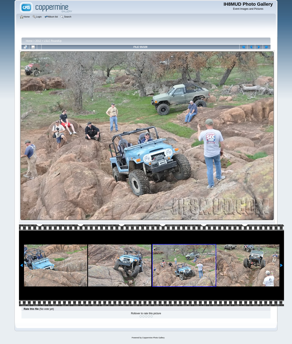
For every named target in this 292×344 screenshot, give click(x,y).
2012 (38, 40)
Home (29, 40)
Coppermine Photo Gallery (153, 338)
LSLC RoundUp (53, 40)
